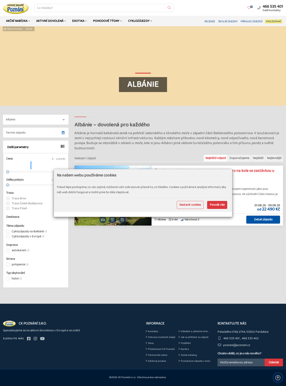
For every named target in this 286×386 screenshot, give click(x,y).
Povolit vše (217, 204)
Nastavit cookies (190, 204)
